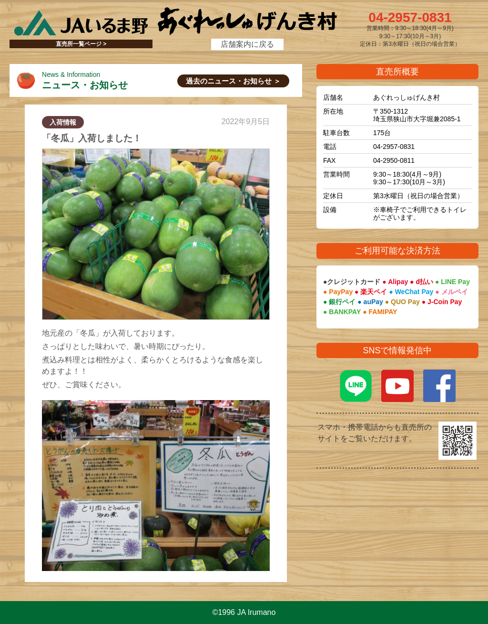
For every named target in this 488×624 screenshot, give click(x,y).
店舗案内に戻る (247, 44)
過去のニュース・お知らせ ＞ (233, 81)
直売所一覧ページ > (81, 44)
